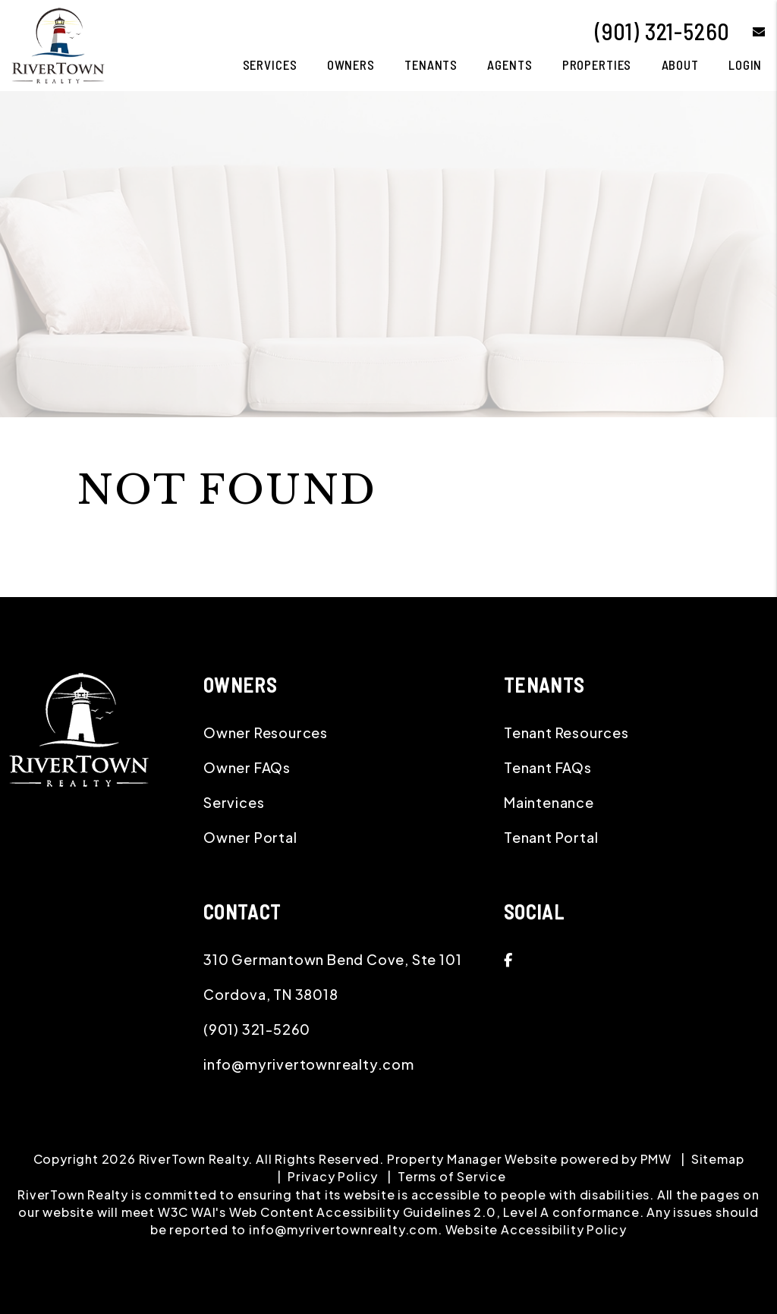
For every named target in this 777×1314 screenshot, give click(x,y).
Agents (509, 64)
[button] (748, 31)
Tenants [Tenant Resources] (431, 64)
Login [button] (745, 64)
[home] (58, 44)
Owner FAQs (247, 767)
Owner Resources (265, 732)
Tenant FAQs (548, 767)
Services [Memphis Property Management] (270, 64)
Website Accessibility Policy (536, 1229)
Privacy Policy (333, 1176)
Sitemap (717, 1159)
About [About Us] (680, 64)
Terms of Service (452, 1176)
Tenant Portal (551, 837)
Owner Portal (250, 837)
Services (233, 802)
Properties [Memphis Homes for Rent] (597, 64)
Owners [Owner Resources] (351, 64)
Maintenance (549, 802)
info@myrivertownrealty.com (308, 1064)
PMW (656, 1159)
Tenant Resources (566, 732)
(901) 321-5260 (662, 31)
